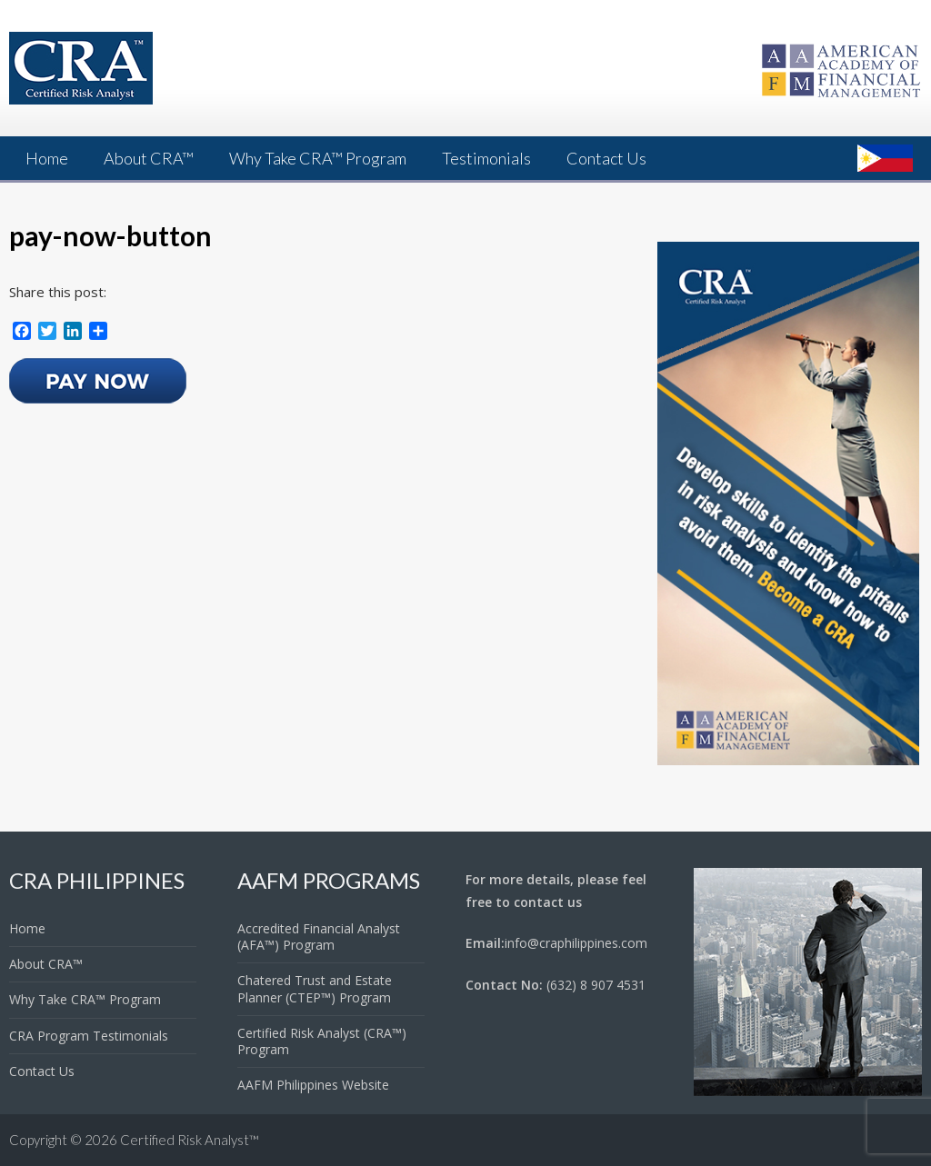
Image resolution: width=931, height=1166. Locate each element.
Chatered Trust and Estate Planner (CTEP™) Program (314, 988)
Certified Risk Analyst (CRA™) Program (321, 1041)
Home (46, 158)
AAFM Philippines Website (313, 1084)
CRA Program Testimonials (88, 1035)
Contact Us (606, 158)
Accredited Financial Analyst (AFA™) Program (318, 936)
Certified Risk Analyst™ (189, 1139)
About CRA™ (149, 158)
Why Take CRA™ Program (317, 158)
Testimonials (486, 158)
